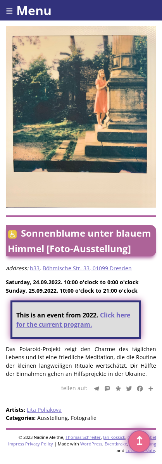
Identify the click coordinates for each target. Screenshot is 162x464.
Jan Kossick (114, 437)
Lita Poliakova (44, 409)
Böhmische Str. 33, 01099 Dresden (87, 268)
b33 (35, 268)
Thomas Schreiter (83, 437)
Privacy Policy (39, 444)
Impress (16, 444)
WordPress (91, 444)
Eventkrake (116, 444)
